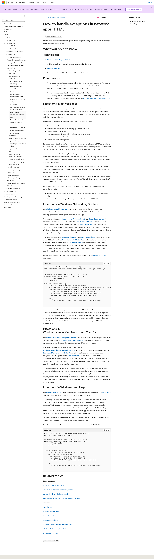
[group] (77, 286)
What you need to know (137, 21)
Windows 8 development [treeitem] (11, 24)
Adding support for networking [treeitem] (16, 82)
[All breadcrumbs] (45, 17)
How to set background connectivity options (58, 490)
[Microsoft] (3, 2)
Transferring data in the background (55, 494)
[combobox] (13, 20)
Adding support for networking (57, 17)
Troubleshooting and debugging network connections (61, 498)
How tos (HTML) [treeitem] (12, 49)
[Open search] (145, 2)
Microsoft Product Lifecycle (57, 9)
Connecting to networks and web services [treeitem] (17, 72)
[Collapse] (24, 16)
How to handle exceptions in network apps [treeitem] (17, 114)
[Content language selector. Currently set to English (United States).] (11, 556)
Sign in (149, 2)
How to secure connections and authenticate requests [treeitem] (16, 94)
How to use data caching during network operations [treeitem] (17, 101)
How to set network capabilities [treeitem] (16, 88)
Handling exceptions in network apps (96, 98)
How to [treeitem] (8, 37)
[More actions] (109, 17)
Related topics (134, 24)
